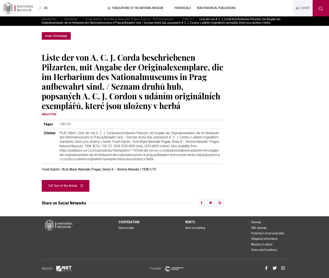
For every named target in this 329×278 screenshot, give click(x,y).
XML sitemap (258, 227)
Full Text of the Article (65, 186)
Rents (190, 222)
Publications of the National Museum (135, 8)
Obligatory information (264, 238)
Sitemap (256, 222)
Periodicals (71, 19)
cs (40, 8)
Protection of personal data (267, 233)
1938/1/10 (187, 19)
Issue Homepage (56, 36)
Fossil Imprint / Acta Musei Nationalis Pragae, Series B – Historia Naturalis (129, 19)
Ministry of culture (262, 244)
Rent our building (195, 227)
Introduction (49, 19)
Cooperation (129, 222)
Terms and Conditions (264, 250)
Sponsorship (126, 227)
